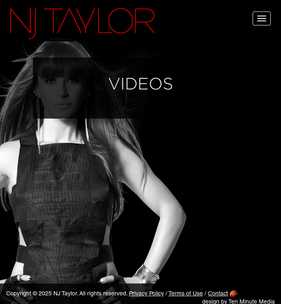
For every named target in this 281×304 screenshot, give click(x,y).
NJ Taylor (82, 23)
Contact (218, 294)
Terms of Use (185, 294)
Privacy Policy (146, 294)
